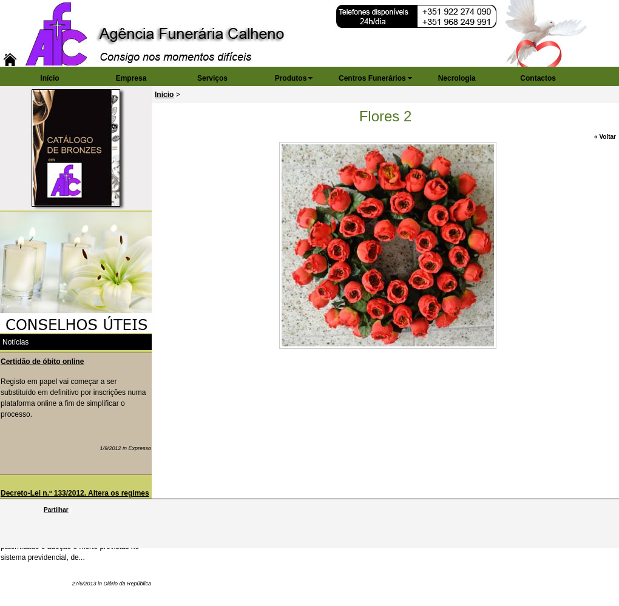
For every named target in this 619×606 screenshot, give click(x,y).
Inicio (164, 94)
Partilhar (56, 510)
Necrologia (457, 78)
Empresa (131, 78)
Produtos (291, 78)
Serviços (212, 78)
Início (49, 78)
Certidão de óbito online (42, 361)
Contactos (538, 78)
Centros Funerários (372, 78)
